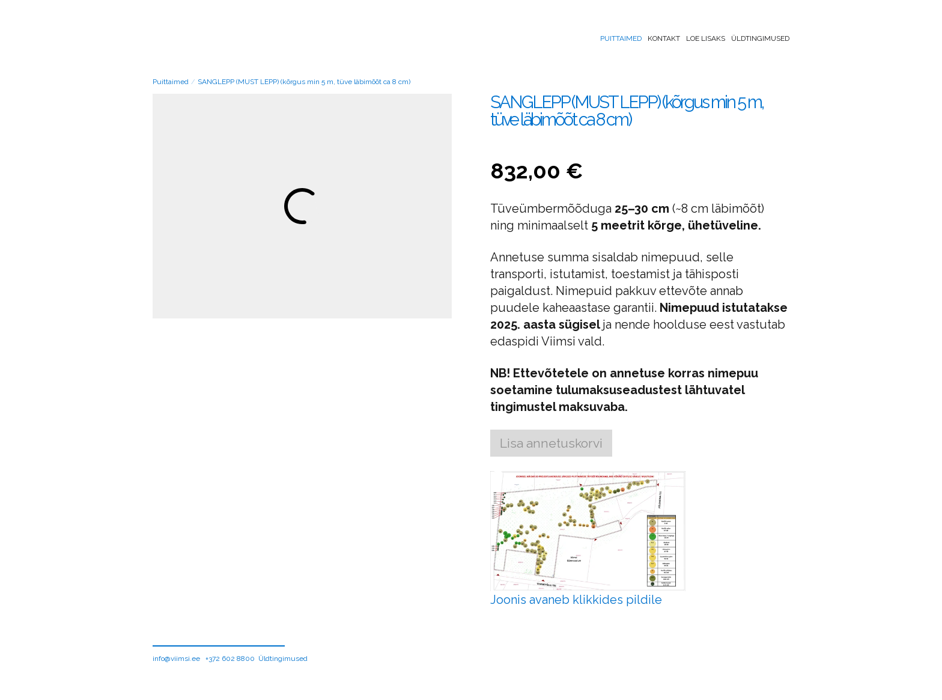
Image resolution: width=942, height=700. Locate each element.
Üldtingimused (760, 38)
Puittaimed (621, 38)
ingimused (290, 658)
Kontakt (664, 38)
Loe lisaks (705, 38)
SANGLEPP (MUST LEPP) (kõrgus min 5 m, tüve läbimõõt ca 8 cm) (304, 82)
